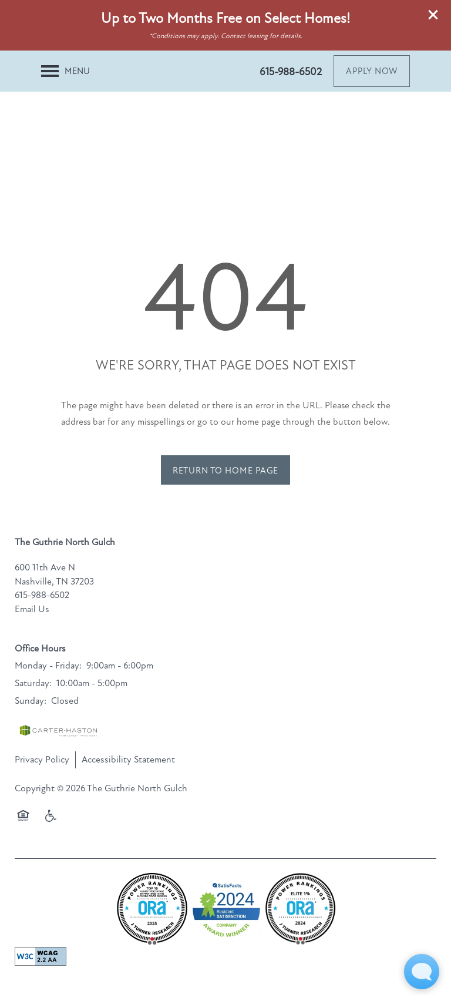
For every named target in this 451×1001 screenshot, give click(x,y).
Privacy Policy (42, 759)
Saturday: (33, 683)
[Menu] (65, 71)
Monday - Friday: (48, 665)
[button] (433, 15)
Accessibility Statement (128, 759)
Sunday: (30, 701)
